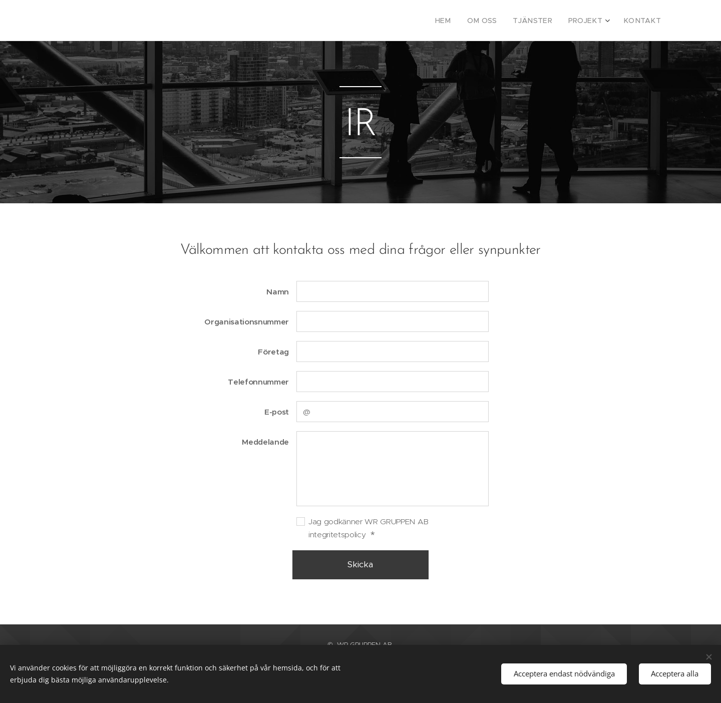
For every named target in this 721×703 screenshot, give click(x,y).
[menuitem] (459, 20)
